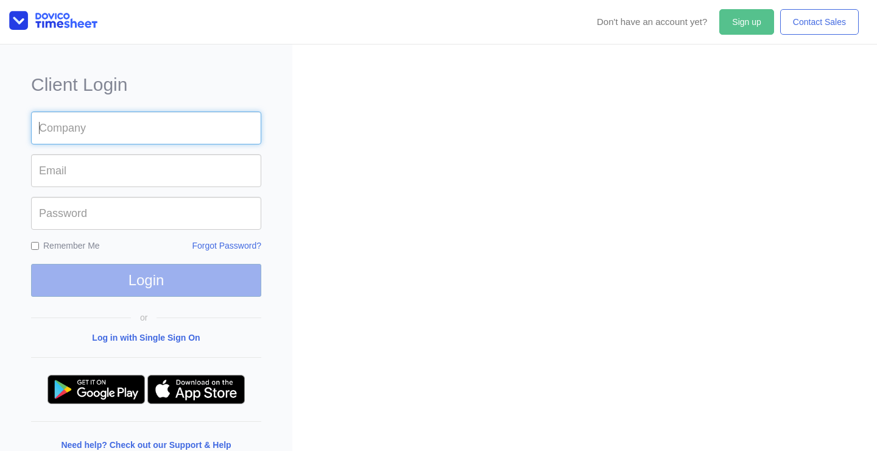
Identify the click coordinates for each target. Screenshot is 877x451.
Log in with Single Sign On (146, 338)
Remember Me (65, 245)
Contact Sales (819, 22)
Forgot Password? (226, 245)
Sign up (746, 22)
